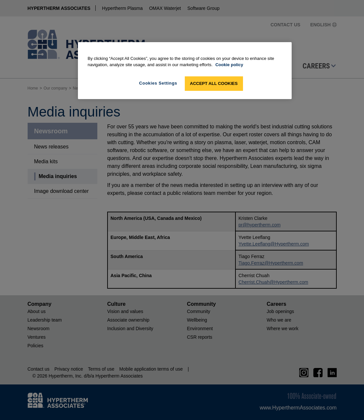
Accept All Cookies (214, 83)
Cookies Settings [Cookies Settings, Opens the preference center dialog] (158, 83)
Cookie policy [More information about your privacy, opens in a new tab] (229, 64)
